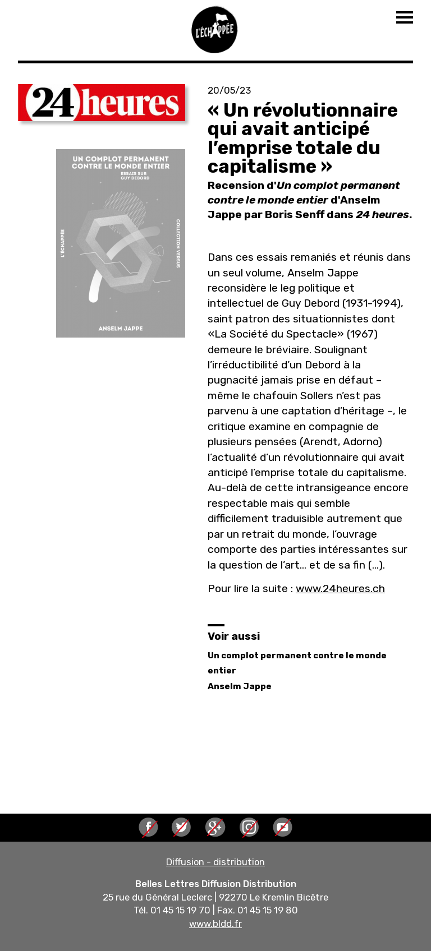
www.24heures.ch (340, 588)
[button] (101, 102)
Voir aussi (234, 636)
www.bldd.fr (215, 923)
